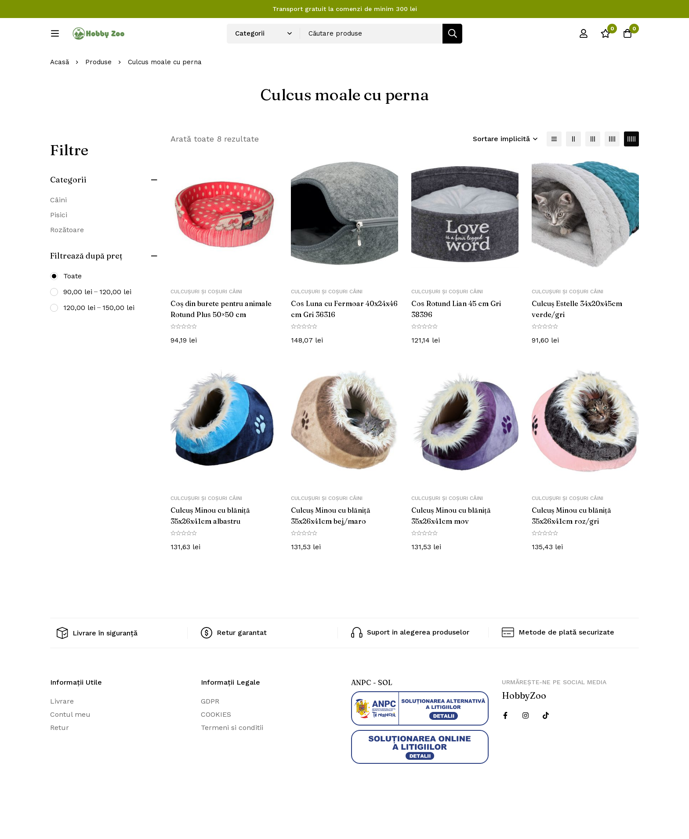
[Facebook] (505, 744)
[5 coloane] (631, 168)
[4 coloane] (612, 168)
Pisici (58, 244)
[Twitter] (545, 744)
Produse (98, 91)
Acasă (59, 91)
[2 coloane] (573, 168)
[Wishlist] (605, 36)
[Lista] (554, 168)
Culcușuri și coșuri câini (206, 321)
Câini (58, 229)
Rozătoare (67, 259)
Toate (72, 305)
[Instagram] (525, 744)
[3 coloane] (592, 168)
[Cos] (627, 36)
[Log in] (584, 36)
